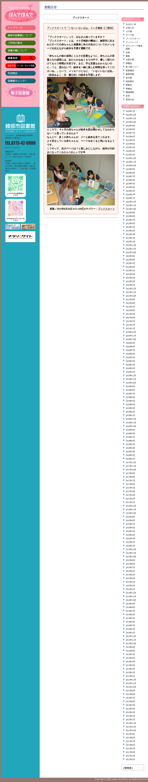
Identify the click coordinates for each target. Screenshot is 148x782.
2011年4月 (130, 752)
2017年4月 (130, 491)
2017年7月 (130, 480)
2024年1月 (130, 198)
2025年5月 (130, 140)
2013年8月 (130, 651)
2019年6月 (130, 397)
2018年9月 (130, 430)
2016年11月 (131, 509)
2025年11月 (131, 118)
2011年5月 (130, 748)
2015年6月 (130, 571)
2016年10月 (131, 513)
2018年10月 (131, 426)
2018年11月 (131, 422)
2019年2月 (130, 412)
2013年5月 (130, 661)
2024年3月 (130, 191)
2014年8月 (130, 607)
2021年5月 (130, 314)
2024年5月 (130, 183)
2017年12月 (131, 462)
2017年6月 (130, 484)
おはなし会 (131, 24)
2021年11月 (131, 292)
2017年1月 (130, 502)
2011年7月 (130, 741)
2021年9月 (130, 299)
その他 (129, 31)
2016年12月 (131, 506)
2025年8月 (130, 129)
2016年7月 (130, 524)
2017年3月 (130, 495)
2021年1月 (130, 328)
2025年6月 (130, 136)
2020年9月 (130, 343)
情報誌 (129, 63)
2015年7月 (130, 567)
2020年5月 (130, 357)
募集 (128, 56)
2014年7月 (130, 611)
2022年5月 (130, 270)
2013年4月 (130, 665)
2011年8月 (130, 737)
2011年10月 (131, 730)
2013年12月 (131, 636)
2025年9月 (130, 125)
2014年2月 (130, 629)
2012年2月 (130, 716)
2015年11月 (131, 553)
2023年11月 (131, 205)
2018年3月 (130, 451)
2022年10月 (131, 252)
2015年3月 (130, 582)
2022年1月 (130, 285)
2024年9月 (130, 169)
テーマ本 (130, 35)
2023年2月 (130, 238)
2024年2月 (130, 194)
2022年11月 (131, 249)
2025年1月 (130, 154)
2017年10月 (131, 470)
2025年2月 (130, 151)
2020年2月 (130, 368)
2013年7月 (130, 654)
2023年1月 (130, 241)
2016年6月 (130, 527)
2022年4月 (130, 274)
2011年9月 (130, 734)
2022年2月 (130, 281)
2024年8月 (130, 173)
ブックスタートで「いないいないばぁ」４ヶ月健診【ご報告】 (81, 28)
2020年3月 (130, 364)
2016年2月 (130, 542)
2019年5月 (130, 401)
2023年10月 (131, 209)
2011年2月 (130, 759)
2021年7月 (130, 307)
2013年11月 (131, 640)
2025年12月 (131, 115)
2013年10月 (131, 643)
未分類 (129, 78)
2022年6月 (130, 267)
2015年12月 (131, 549)
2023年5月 (130, 227)
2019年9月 (130, 386)
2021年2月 (130, 325)
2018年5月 (130, 444)
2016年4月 (130, 535)
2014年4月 (130, 622)
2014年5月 (130, 618)
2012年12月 (131, 680)
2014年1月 (130, 632)
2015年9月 (130, 560)
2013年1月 (130, 676)
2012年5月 (130, 705)
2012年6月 (130, 701)
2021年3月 (130, 321)
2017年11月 (131, 466)
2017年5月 (130, 488)
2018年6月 (130, 441)
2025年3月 (130, 147)
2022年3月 (130, 278)
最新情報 (130, 74)
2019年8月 (130, 390)
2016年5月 (130, 531)
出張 (128, 52)
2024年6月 (130, 180)
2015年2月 (130, 585)
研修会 (129, 88)
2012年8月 (130, 694)
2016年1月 (130, 546)
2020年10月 (131, 339)
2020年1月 (130, 372)
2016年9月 (130, 517)
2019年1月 (130, 415)
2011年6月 (130, 745)
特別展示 (130, 81)
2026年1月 (130, 111)
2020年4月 (130, 361)
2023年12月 (131, 202)
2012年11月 (131, 683)
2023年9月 (130, 212)
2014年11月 (131, 596)
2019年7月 (130, 393)
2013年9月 (130, 647)
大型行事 (130, 59)
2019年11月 (131, 379)
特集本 (129, 85)
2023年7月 (130, 220)
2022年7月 (130, 263)
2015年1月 (130, 589)
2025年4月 (130, 144)
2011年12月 (131, 723)
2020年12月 (131, 332)
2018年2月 (130, 455)
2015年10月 (131, 556)
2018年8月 (130, 433)
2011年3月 (130, 756)
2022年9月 (130, 256)
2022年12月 (131, 245)
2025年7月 (130, 133)
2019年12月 (131, 375)
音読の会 (130, 99)
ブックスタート (106, 209)
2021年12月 (131, 288)
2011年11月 (131, 727)
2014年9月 (130, 603)
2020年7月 (130, 350)
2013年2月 (130, 672)
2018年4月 (130, 448)
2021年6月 (130, 310)
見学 (128, 96)
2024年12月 (131, 158)
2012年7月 (130, 698)
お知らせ (130, 28)
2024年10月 (131, 165)
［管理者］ (128, 768)
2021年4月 (130, 317)
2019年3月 (130, 408)
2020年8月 (130, 346)
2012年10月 (131, 687)
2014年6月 (130, 614)
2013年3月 (130, 669)
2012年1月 (130, 719)
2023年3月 (130, 234)
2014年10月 (131, 600)
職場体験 (130, 92)
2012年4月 (130, 709)
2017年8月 (130, 477)
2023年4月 (130, 231)
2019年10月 (131, 383)
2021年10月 (131, 296)
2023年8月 (130, 216)
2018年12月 (131, 419)
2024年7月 (130, 176)
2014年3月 (130, 625)
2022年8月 (130, 259)
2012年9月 (130, 690)
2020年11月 (131, 336)
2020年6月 (130, 354)
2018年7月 (130, 437)
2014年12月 (131, 593)
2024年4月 (130, 187)
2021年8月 (130, 303)
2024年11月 (131, 162)
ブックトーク (132, 42)
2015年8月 (130, 564)
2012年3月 (130, 712)
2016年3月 (130, 538)
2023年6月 (130, 223)
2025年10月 (131, 122)
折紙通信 (130, 70)
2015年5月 (130, 575)
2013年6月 (130, 658)
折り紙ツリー (132, 67)
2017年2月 (130, 498)
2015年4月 (130, 578)
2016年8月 (130, 520)
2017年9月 (130, 473)
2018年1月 (130, 459)
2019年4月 (130, 404)
